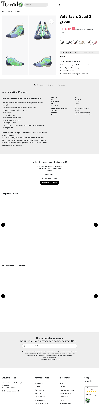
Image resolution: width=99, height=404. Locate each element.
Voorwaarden (64, 377)
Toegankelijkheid (40, 387)
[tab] (38, 85)
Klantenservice (39, 370)
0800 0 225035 (49, 174)
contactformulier (14, 371)
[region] (29, 45)
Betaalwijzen (39, 364)
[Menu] (50, 5)
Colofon (62, 367)
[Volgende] (96, 225)
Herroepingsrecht (65, 374)
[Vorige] (3, 225)
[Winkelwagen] (64, 5)
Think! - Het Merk (65, 387)
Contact (37, 367)
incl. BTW (62, 32)
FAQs (61, 364)
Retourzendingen (40, 380)
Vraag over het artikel (49, 183)
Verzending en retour (41, 384)
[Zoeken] (46, 5)
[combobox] (34, 5)
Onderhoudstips (40, 377)
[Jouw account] (60, 5)
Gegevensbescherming (67, 370)
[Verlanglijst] (55, 5)
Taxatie (62, 390)
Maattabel (63, 56)
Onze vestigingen (65, 384)
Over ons (62, 380)
